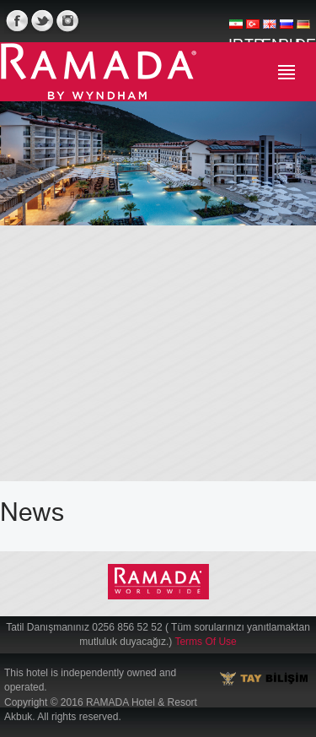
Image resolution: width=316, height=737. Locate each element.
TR (252, 30)
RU (286, 30)
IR (236, 30)
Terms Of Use (205, 642)
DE (303, 30)
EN (269, 30)
